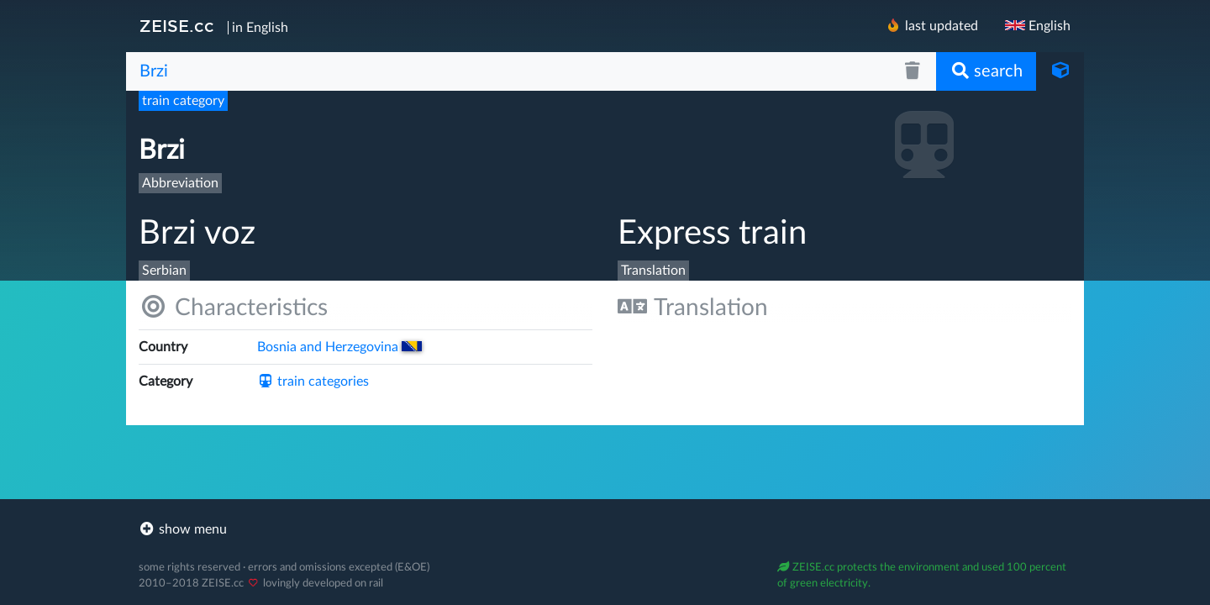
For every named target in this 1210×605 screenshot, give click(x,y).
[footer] (605, 529)
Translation (693, 307)
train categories (313, 381)
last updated (931, 25)
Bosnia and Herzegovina (339, 347)
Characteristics (233, 307)
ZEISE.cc (176, 26)
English (1038, 26)
